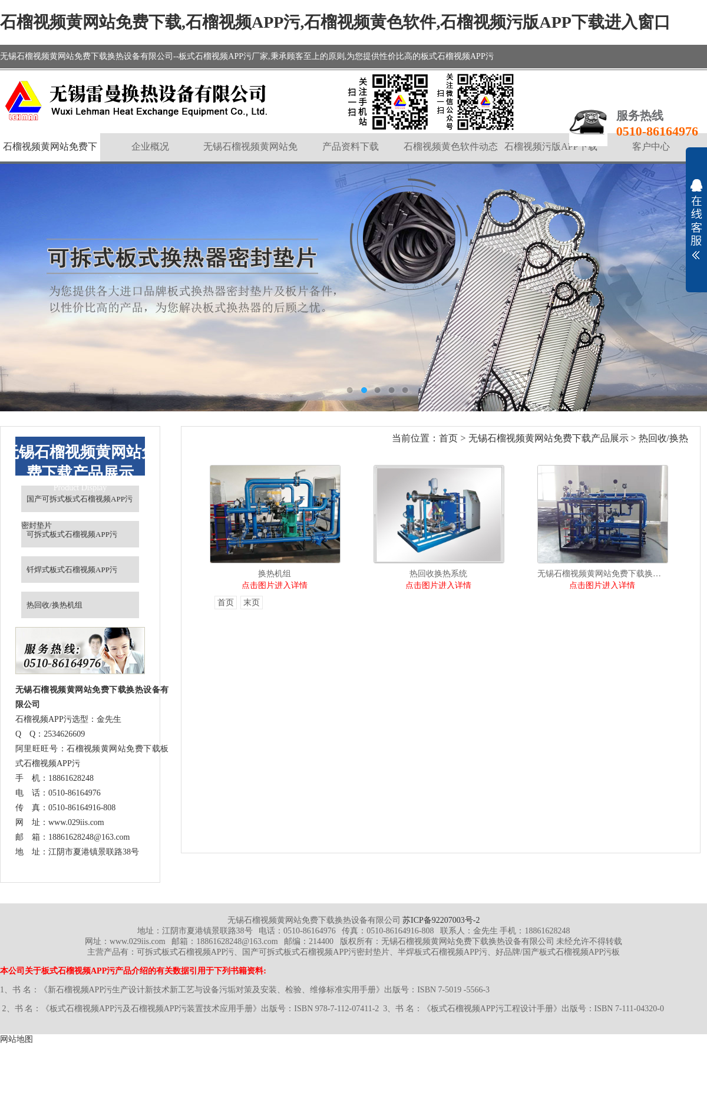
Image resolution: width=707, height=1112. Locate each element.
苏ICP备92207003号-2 (441, 920)
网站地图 (16, 1039)
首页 (448, 438)
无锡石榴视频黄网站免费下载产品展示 (548, 438)
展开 (696, 219)
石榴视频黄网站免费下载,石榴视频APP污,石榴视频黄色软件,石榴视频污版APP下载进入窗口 (335, 22)
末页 (251, 602)
